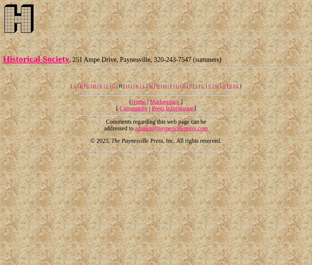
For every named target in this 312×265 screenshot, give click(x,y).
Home (138, 102)
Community (134, 108)
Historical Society (36, 59)
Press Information (173, 108)
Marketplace (164, 102)
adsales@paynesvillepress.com (171, 128)
